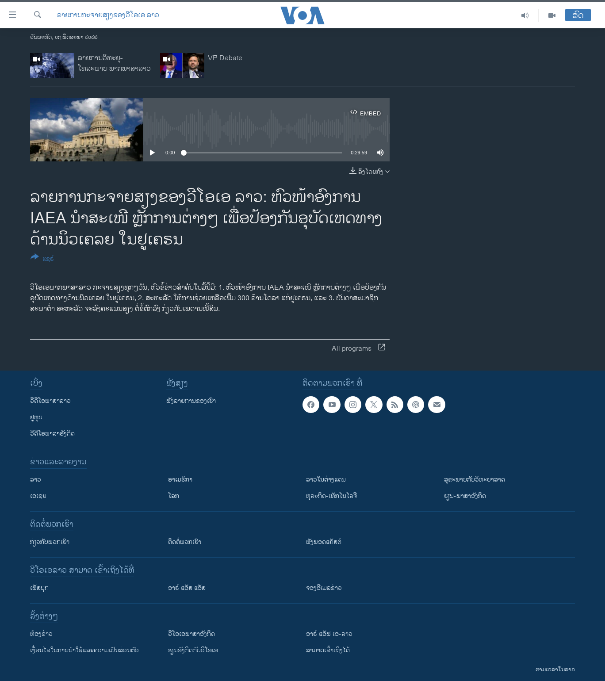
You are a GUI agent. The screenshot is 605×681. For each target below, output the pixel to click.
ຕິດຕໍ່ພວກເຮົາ (184, 542)
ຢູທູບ (36, 417)
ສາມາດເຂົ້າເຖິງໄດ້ (328, 650)
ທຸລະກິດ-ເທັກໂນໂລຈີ (331, 496)
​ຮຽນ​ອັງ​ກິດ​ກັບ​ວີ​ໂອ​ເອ (193, 650)
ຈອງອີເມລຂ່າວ (324, 588)
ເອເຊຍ (38, 496)
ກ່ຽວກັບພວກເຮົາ (49, 542)
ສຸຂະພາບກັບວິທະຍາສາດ (474, 479)
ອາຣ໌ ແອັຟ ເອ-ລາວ (329, 634)
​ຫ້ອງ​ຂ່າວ (41, 634)
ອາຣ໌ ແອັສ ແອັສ (187, 588)
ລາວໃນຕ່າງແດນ (326, 479)
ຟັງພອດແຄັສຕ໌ (323, 542)
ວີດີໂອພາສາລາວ (50, 401)
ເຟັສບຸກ (39, 588)
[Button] (42, 259)
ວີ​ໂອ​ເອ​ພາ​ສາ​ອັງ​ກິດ (191, 634)
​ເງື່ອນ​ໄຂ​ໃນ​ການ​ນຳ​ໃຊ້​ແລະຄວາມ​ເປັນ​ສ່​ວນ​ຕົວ (84, 650)
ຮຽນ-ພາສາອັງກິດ (465, 496)
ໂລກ (173, 496)
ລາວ (35, 479)
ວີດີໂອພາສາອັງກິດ (52, 433)
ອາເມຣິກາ (180, 479)
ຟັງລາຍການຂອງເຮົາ (191, 401)
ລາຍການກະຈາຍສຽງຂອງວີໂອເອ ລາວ (108, 15)
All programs (358, 349)
